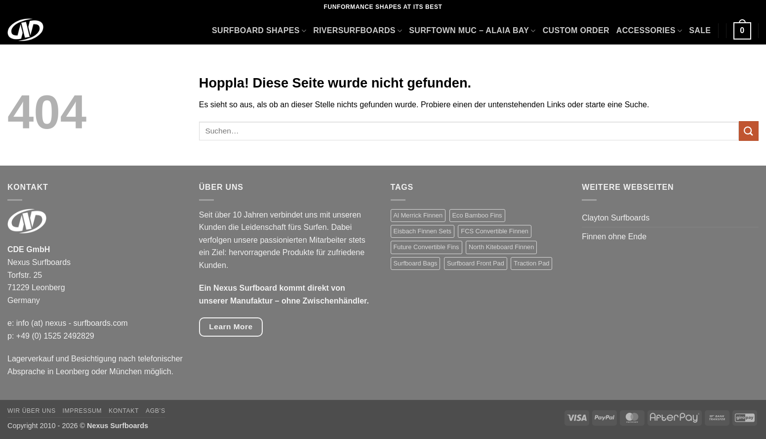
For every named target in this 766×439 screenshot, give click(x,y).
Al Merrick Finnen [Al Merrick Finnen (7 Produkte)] (418, 215)
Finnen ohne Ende (614, 236)
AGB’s (155, 410)
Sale (700, 30)
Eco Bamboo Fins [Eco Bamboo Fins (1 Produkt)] (477, 215)
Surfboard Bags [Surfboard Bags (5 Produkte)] (416, 263)
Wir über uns (31, 410)
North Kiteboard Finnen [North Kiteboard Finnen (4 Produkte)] (501, 247)
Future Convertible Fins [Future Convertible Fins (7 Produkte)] (426, 247)
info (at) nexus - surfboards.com (72, 323)
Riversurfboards (357, 31)
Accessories (649, 31)
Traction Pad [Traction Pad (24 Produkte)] (531, 263)
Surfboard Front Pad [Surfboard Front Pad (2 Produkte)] (475, 263)
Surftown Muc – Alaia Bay (472, 31)
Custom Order (576, 30)
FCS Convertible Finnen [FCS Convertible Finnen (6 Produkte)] (494, 231)
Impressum (82, 410)
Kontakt (124, 410)
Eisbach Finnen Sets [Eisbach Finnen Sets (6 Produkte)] (422, 231)
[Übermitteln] (749, 130)
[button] (742, 31)
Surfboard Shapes (259, 31)
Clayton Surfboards (615, 218)
